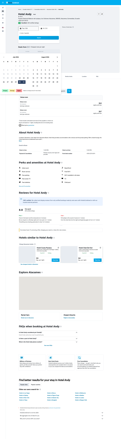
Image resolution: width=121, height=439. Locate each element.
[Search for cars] (3, 14)
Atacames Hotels (53, 9)
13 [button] (37, 52)
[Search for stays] (3, 11)
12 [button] (33, 52)
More (23, 137)
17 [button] (53, 52)
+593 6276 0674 (26, 20)
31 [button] (53, 60)
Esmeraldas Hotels (41, 9)
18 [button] (57, 52)
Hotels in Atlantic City (55, 411)
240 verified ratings (35, 23)
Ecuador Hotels (29, 9)
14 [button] (41, 52)
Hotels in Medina (82, 409)
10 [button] (53, 48)
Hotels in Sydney (26, 409)
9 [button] (49, 48)
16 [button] (49, 52)
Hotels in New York (27, 411)
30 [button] (49, 60)
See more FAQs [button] (51, 359)
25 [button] (57, 56)
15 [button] (45, 52)
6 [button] (37, 48)
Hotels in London (82, 411)
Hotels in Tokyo (26, 413)
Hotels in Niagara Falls (83, 413)
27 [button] (37, 60)
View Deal (58, 256)
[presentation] (75, 27)
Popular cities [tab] (26, 398)
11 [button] (57, 48)
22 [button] (45, 56)
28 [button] (41, 60)
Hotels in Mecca (54, 406)
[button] (3, 2)
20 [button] (37, 56)
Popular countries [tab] (38, 398)
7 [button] (41, 48)
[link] (32, 278)
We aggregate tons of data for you (64, 429)
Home (22, 9)
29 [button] (45, 60)
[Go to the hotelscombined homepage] (12, 2)
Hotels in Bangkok (54, 413)
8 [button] (45, 48)
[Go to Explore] (3, 18)
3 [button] (53, 44)
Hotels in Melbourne (83, 406)
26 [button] (33, 60)
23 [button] (49, 56)
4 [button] (57, 44)
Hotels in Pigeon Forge (56, 409)
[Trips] (3, 23)
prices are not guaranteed (57, 421)
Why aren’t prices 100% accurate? (64, 432)
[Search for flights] (3, 7)
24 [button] (53, 56)
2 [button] (49, 44)
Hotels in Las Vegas (27, 406)
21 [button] (41, 56)
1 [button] (45, 44)
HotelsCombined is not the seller (64, 426)
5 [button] (33, 48)
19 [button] (33, 56)
